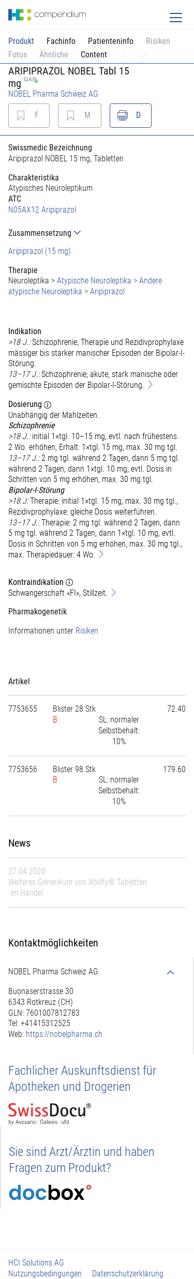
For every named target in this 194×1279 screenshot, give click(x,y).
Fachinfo (61, 41)
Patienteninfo (110, 41)
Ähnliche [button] (53, 54)
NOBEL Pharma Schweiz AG (53, 94)
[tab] (97, 233)
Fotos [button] (17, 54)
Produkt (21, 41)
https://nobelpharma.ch (64, 1034)
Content (94, 54)
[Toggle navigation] (176, 17)
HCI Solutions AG (36, 1263)
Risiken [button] (158, 41)
